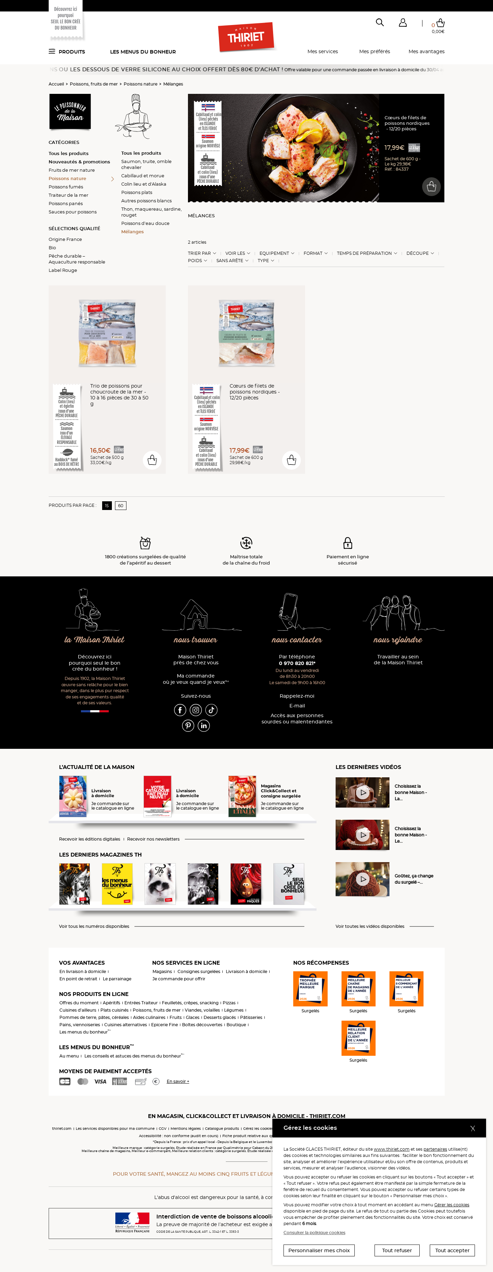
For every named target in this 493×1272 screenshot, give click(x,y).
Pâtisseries (251, 1017)
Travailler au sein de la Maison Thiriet (398, 660)
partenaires (435, 1149)
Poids (195, 260)
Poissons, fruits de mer (94, 84)
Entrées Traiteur (141, 1002)
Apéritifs (111, 1002)
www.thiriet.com (392, 1149)
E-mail (297, 706)
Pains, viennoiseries (79, 1024)
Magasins (162, 971)
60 (120, 505)
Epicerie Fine (164, 1024)
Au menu (69, 1056)
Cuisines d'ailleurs (77, 1010)
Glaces (192, 1017)
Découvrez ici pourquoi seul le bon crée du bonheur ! (95, 663)
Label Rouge (63, 270)
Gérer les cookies (451, 1204)
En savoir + (178, 1081)
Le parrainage (117, 978)
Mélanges (173, 84)
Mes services (322, 51)
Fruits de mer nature (72, 170)
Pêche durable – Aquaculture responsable (77, 259)
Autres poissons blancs (146, 200)
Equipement (274, 253)
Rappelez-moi (297, 696)
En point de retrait (78, 978)
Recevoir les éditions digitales (89, 839)
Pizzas (229, 1002)
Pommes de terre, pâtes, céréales (94, 1017)
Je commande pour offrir (179, 978)
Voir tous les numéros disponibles (94, 926)
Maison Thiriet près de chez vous (196, 660)
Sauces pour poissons (73, 211)
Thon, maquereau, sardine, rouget (151, 212)
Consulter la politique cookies (314, 1232)
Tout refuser (397, 1250)
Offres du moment (79, 1002)
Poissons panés (66, 203)
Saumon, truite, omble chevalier (146, 164)
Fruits (176, 1017)
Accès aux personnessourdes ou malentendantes (297, 719)
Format (313, 253)
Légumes (234, 1010)
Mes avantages (427, 51)
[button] (403, 24)
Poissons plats (136, 192)
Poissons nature (140, 84)
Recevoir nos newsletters (153, 839)
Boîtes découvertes (202, 1024)
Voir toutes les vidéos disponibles (370, 926)
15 (107, 505)
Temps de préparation (364, 253)
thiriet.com (62, 1128)
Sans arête (229, 260)
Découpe (417, 253)
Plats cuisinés (114, 1010)
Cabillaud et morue (142, 175)
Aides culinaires (149, 1017)
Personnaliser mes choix (319, 1250)
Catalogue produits (222, 1128)
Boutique (236, 1024)
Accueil (56, 84)
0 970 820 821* (297, 663)
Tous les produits (69, 153)
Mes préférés (374, 51)
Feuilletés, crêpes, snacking (190, 1002)
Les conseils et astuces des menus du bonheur (134, 1056)
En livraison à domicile (82, 971)
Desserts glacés (220, 1017)
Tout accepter (452, 1250)
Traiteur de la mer (68, 195)
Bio (52, 247)
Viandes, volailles (202, 1010)
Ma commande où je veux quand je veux (196, 679)
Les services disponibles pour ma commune (115, 1128)
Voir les (235, 253)
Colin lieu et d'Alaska (143, 184)
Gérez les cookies (258, 1128)
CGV (162, 1128)
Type (263, 260)
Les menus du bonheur (143, 52)
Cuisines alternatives (125, 1024)
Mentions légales (186, 1128)
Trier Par (199, 253)
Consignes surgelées (199, 971)
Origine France (65, 239)
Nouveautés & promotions (79, 161)
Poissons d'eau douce (145, 223)
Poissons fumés (66, 186)
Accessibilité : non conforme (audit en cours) (178, 1136)
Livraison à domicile (246, 971)
